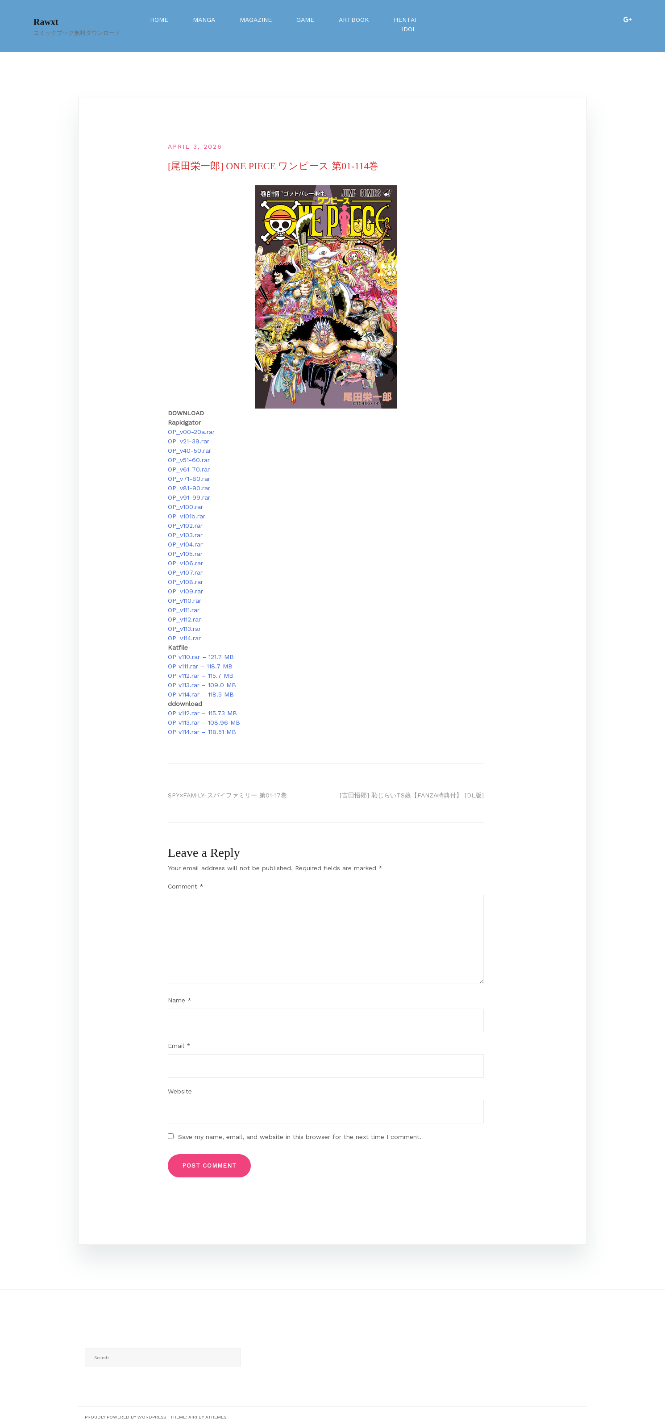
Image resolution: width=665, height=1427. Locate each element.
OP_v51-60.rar (189, 459)
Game (305, 19)
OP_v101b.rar (186, 516)
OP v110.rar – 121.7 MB (201, 656)
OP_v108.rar (185, 581)
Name (179, 1000)
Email (179, 1045)
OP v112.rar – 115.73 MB (202, 713)
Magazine (256, 19)
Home (159, 19)
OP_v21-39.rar (188, 441)
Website (180, 1091)
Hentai (405, 19)
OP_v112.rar (184, 619)
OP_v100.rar (185, 506)
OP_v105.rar (185, 553)
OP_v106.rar (185, 563)
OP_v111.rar (184, 609)
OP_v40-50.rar (189, 450)
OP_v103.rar (185, 534)
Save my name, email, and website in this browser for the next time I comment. (299, 1136)
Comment (186, 886)
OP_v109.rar (185, 591)
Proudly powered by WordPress (125, 1416)
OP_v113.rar (184, 628)
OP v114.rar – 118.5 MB (201, 694)
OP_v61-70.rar (189, 469)
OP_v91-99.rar (189, 497)
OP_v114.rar (184, 638)
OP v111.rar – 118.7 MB (200, 666)
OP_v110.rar (184, 600)
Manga (204, 19)
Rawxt (45, 22)
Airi (192, 1416)
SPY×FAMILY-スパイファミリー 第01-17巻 (227, 795)
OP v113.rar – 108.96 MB (204, 722)
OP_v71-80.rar (189, 478)
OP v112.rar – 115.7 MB (200, 675)
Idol (409, 29)
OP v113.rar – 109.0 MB (202, 684)
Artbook (354, 19)
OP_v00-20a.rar (191, 431)
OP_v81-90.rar (189, 488)
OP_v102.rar (185, 525)
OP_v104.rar (185, 544)
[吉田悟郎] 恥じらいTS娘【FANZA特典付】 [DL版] (412, 795)
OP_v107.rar (185, 572)
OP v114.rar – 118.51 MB (202, 731)
